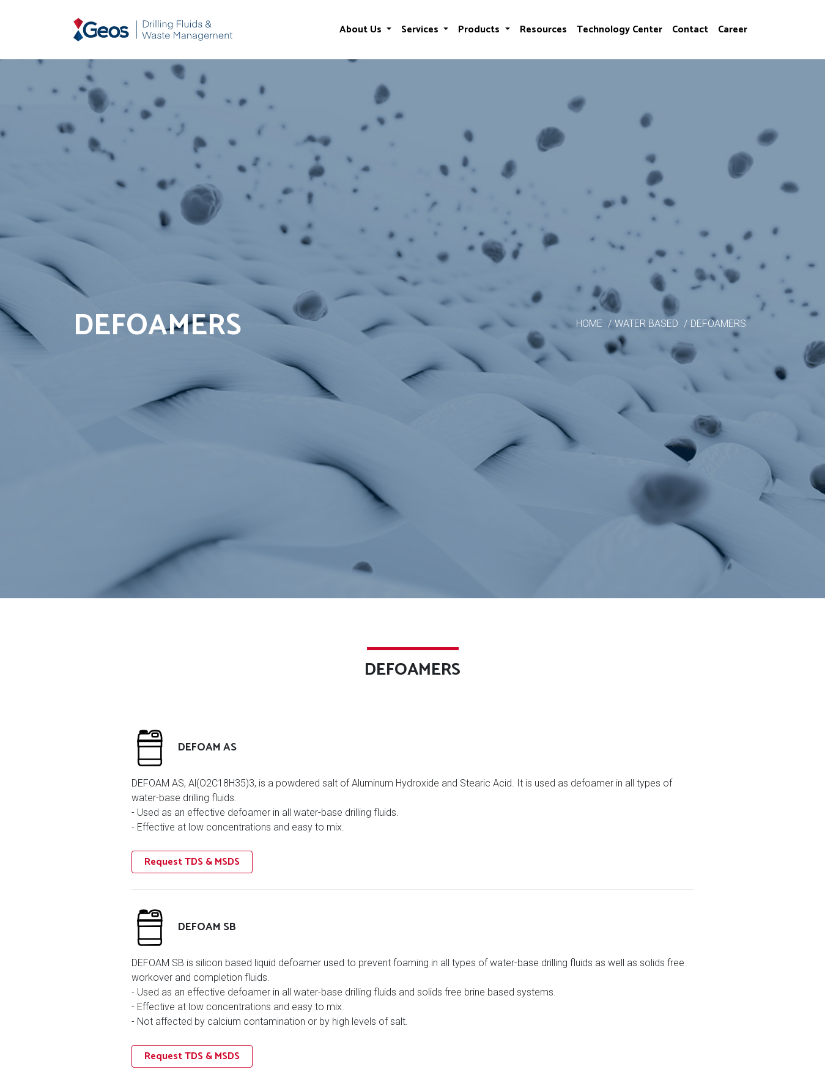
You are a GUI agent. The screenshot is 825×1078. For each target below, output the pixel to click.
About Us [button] (361, 29)
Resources (543, 29)
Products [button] (480, 29)
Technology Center (619, 29)
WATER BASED (646, 323)
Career (732, 29)
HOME (589, 323)
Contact (690, 29)
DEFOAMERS (718, 323)
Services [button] (421, 29)
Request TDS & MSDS (192, 862)
